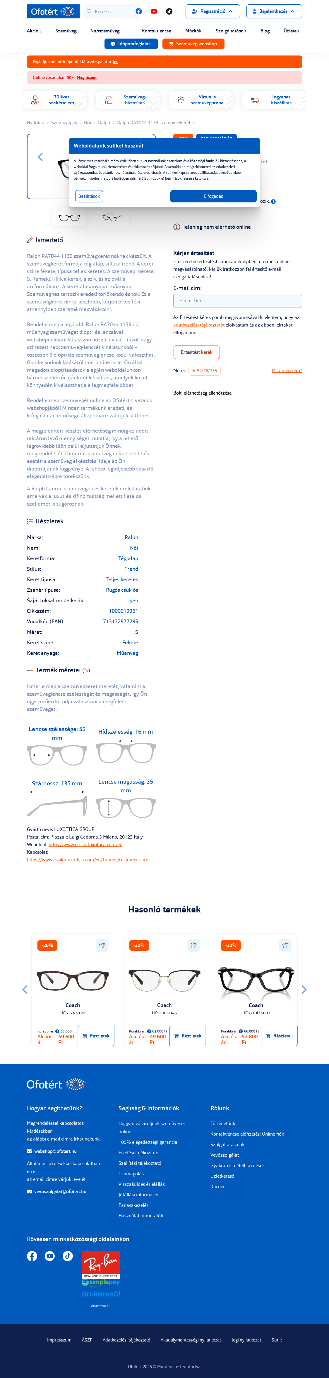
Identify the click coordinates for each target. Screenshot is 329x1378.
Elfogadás (213, 196)
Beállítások (89, 196)
